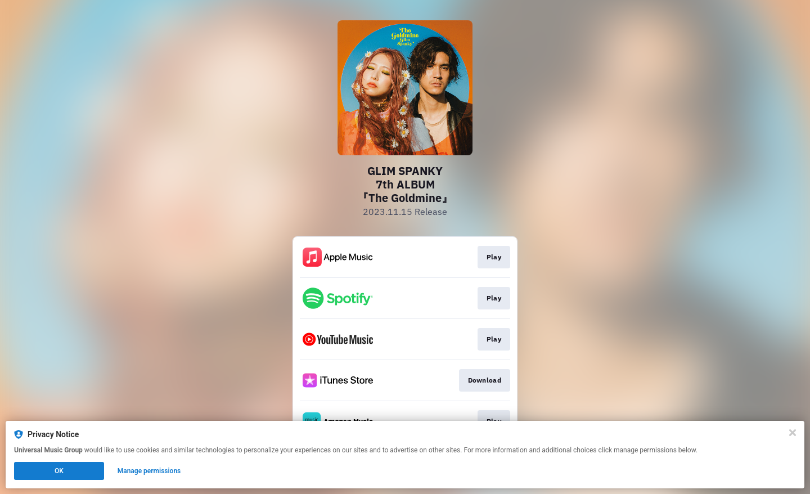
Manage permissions (149, 471)
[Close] (793, 433)
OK (59, 471)
